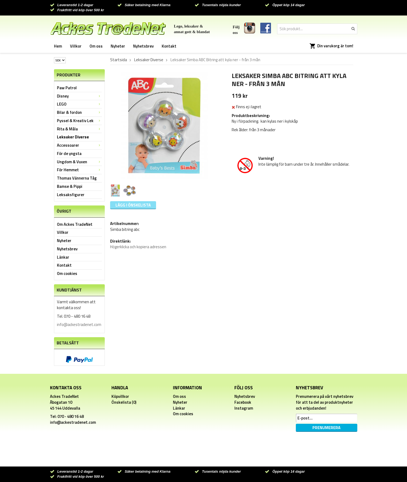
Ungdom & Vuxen (79, 162)
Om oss (96, 46)
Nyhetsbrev (143, 46)
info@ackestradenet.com (79, 324)
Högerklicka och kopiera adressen (138, 247)
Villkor (76, 46)
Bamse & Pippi (69, 186)
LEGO (79, 104)
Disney (79, 96)
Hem (58, 46)
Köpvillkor (120, 396)
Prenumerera (326, 428)
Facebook (242, 402)
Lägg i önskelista (133, 205)
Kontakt (169, 46)
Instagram (243, 408)
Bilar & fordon (79, 112)
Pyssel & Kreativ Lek (79, 121)
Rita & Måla (79, 129)
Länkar (63, 257)
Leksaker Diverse (73, 137)
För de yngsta (69, 153)
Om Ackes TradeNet (74, 224)
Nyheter (118, 46)
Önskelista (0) (123, 402)
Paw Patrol (67, 88)
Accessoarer (79, 145)
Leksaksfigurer (70, 195)
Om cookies (67, 273)
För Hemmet (79, 170)
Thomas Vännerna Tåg (77, 178)
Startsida (118, 60)
